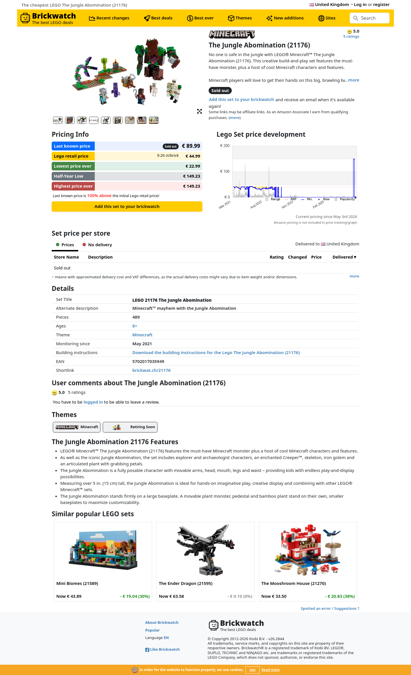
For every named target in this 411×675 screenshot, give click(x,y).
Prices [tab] (65, 244)
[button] (199, 111)
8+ (134, 326)
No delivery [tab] (97, 244)
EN (166, 637)
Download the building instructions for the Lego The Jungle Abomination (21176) (216, 352)
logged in (93, 402)
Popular (152, 630)
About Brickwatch (162, 622)
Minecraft (142, 335)
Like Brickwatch (162, 649)
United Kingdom (329, 4)
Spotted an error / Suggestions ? (330, 608)
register (381, 4)
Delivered (343, 257)
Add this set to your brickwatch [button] (241, 99)
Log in (360, 4)
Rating (277, 257)
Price (316, 257)
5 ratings (351, 36)
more (353, 80)
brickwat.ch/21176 (151, 370)
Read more (270, 669)
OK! (253, 670)
